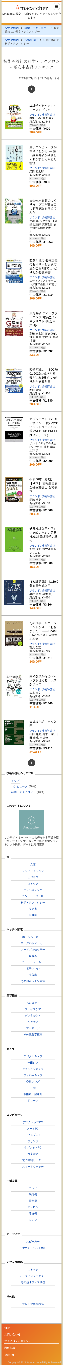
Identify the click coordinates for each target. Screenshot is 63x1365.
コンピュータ (19, 786)
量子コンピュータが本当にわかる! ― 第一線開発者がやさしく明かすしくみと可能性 (43, 155)
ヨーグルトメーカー (33, 943)
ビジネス (33, 877)
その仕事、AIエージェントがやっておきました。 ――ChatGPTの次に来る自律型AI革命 (43, 631)
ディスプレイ (33, 1135)
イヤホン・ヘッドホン (32, 1247)
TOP (7, 1328)
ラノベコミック (33, 889)
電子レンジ (33, 968)
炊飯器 (33, 955)
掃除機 (33, 1200)
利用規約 (9, 1348)
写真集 (33, 915)
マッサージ (33, 1028)
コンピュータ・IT (32, 896)
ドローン (33, 1100)
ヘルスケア (33, 1003)
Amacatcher (31, 7)
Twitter (9, 1355)
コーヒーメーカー (33, 962)
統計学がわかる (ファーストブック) (42, 107)
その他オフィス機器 (33, 1282)
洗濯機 (33, 1194)
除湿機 (33, 1213)
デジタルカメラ (33, 1056)
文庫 (33, 864)
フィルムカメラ (33, 1075)
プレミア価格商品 (33, 1304)
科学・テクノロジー (37, 28)
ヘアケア (33, 1021)
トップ (15, 780)
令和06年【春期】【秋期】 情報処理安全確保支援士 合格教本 (43, 485)
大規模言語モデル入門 (43, 723)
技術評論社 (31, 40)
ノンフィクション (33, 870)
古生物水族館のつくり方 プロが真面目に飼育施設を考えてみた (43, 206)
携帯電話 (33, 1153)
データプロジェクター (32, 1276)
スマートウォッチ (33, 1166)
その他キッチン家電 (33, 981)
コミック (33, 883)
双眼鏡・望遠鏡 (33, 1094)
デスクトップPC (33, 1122)
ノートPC (33, 1128)
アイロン (33, 1207)
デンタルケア (33, 1015)
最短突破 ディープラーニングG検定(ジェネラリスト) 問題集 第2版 (43, 319)
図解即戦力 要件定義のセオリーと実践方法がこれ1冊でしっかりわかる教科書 (43, 266)
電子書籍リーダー (33, 1160)
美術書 (33, 908)
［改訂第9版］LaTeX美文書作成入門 (43, 583)
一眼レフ (33, 1062)
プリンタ (33, 1141)
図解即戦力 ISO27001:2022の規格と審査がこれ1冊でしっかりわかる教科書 (43, 375)
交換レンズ (33, 1081)
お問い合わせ (12, 1334)
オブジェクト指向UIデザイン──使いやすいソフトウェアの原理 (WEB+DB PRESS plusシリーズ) (43, 427)
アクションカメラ (33, 1069)
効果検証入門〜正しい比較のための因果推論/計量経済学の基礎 (43, 534)
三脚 (33, 1087)
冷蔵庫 (33, 974)
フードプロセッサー (33, 949)
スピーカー (33, 1241)
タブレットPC (32, 1147)
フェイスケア (33, 1009)
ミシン (33, 1219)
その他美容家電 (33, 1034)
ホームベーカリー (33, 936)
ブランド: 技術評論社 (42, 114)
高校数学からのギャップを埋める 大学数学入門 (43, 680)
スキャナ (33, 1269)
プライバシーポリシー (17, 1341)
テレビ (33, 1188)
